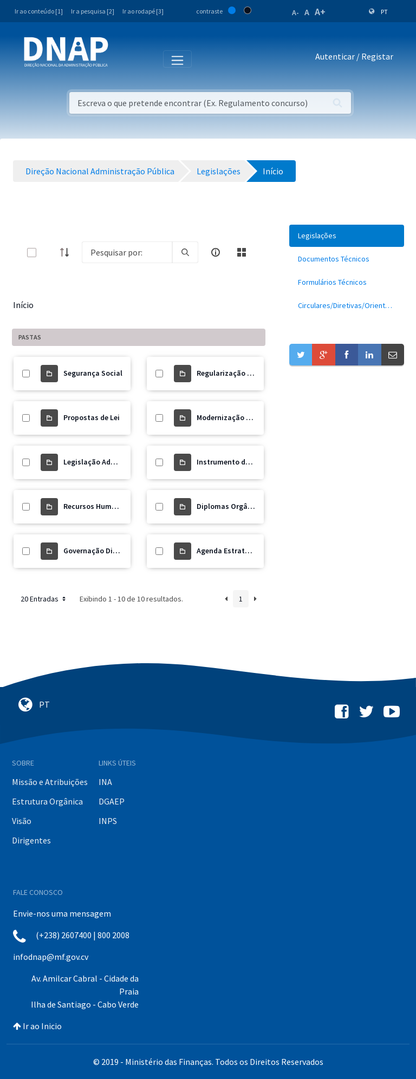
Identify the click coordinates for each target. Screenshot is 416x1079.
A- (295, 12)
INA (105, 781)
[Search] (127, 252)
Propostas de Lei (91, 417)
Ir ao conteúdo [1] (39, 11)
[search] (185, 252)
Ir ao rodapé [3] (143, 11)
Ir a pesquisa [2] (92, 11)
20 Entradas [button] (44, 599)
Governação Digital (96, 550)
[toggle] (49, 253)
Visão (21, 820)
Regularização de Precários (243, 373)
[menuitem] (346, 236)
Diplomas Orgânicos (231, 506)
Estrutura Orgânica (47, 801)
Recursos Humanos (95, 506)
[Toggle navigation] (123, 58)
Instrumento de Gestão (236, 462)
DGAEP (112, 801)
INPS (108, 820)
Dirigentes (31, 840)
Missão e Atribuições (50, 781)
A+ (320, 11)
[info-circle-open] (215, 252)
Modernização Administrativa (247, 417)
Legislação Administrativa (108, 462)
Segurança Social (92, 373)
